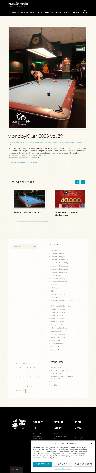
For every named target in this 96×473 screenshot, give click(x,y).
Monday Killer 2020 (57, 309)
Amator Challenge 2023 (59, 263)
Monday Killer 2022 (57, 315)
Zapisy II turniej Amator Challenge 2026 (66, 213)
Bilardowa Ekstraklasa (58, 282)
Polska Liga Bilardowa (58, 328)
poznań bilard (32, 162)
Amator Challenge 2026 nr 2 (27, 212)
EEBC (52, 291)
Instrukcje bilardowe (58, 294)
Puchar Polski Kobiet (57, 337)
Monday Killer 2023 (58, 142)
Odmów (63, 464)
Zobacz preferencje (84, 464)
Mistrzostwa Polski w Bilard (60, 306)
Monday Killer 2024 (57, 322)
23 (27, 386)
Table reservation (27, 12)
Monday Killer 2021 (57, 312)
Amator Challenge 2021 (59, 257)
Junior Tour (54, 297)
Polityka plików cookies (63, 469)
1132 (80, 142)
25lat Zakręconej (56, 250)
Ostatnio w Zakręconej (53, 12)
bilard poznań (22, 162)
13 (16, 382)
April (27, 363)
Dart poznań (54, 285)
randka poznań (55, 341)
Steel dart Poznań (56, 347)
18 (34, 382)
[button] (91, 443)
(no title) (54, 382)
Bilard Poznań (33, 142)
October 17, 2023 (18, 142)
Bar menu (40, 12)
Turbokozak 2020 (56, 350)
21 (20, 386)
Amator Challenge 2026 (59, 272)
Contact (67, 12)
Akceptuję (42, 464)
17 (31, 382)
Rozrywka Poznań (57, 344)
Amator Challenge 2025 (59, 269)
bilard (15, 162)
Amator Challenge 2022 (59, 260)
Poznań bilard (69, 142)
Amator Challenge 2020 (59, 253)
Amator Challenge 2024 (59, 266)
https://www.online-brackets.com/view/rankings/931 (28, 155)
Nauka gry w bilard (57, 325)
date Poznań (54, 288)
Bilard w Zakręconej (44, 142)
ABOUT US (15, 12)
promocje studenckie (58, 334)
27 (17, 391)
